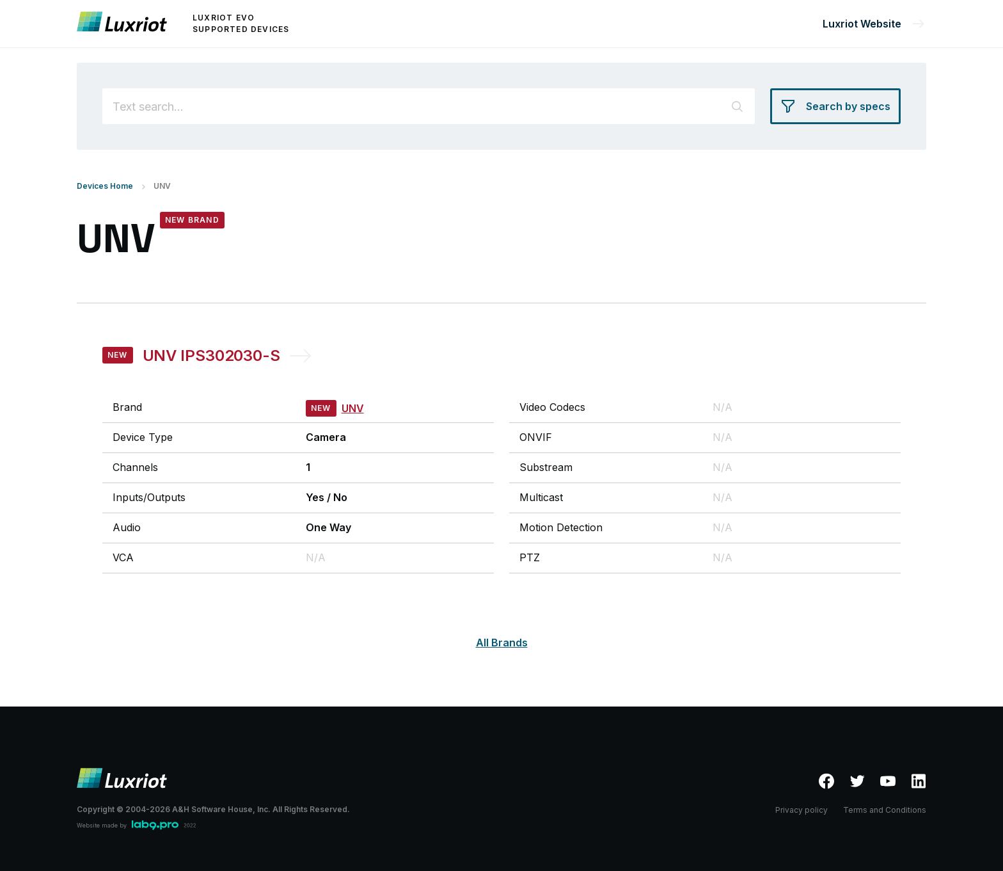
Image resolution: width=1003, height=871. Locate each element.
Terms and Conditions (884, 810)
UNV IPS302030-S (211, 355)
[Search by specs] (835, 106)
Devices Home (105, 186)
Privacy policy (801, 810)
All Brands (502, 642)
